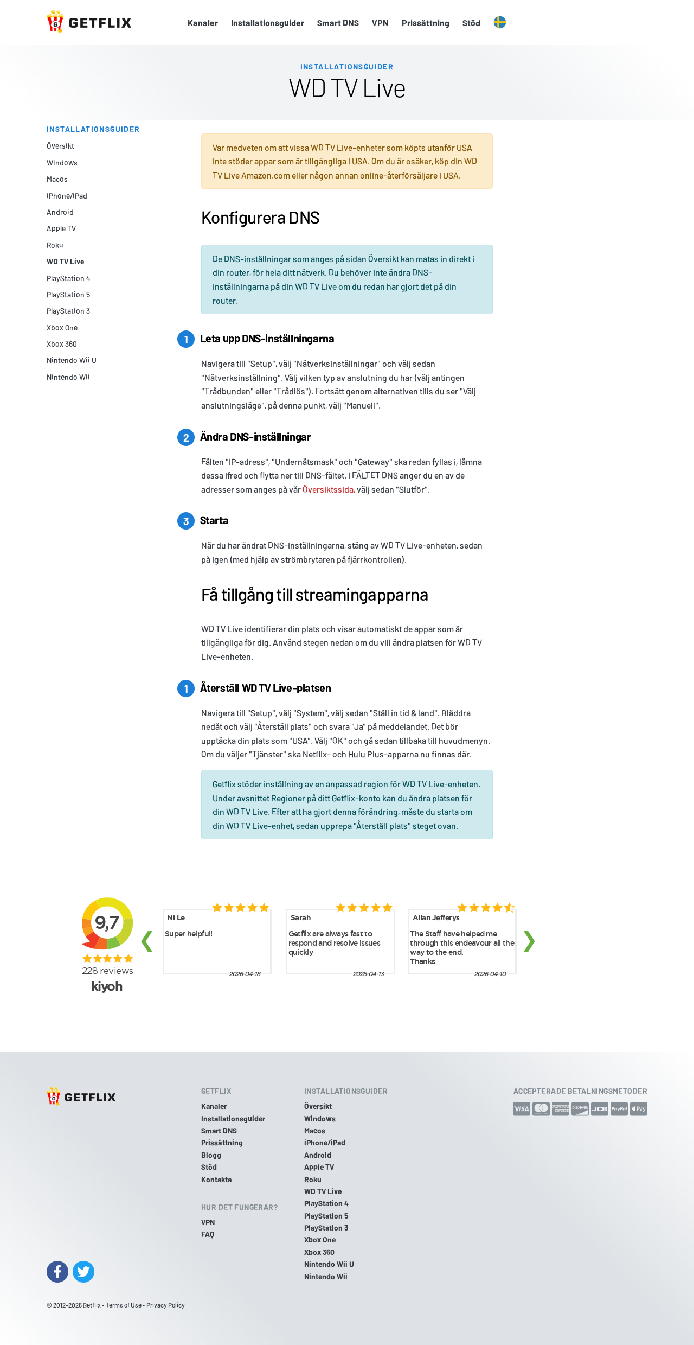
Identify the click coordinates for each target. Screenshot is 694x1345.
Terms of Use (124, 1305)
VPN (380, 22)
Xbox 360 (62, 343)
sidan (356, 258)
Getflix (92, 1305)
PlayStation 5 (68, 294)
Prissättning (425, 22)
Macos (57, 178)
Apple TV (61, 228)
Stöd (471, 22)
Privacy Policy (165, 1305)
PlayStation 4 (68, 278)
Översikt (60, 145)
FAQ (207, 1234)
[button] (500, 22)
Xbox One (62, 327)
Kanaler (203, 22)
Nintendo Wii (68, 376)
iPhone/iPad (67, 195)
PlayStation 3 (68, 310)
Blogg (211, 1154)
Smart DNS (338, 22)
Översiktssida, (329, 489)
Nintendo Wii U (72, 360)
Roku (55, 245)
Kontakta (216, 1179)
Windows (62, 162)
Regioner (288, 798)
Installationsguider (267, 22)
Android (60, 211)
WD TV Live (65, 261)
